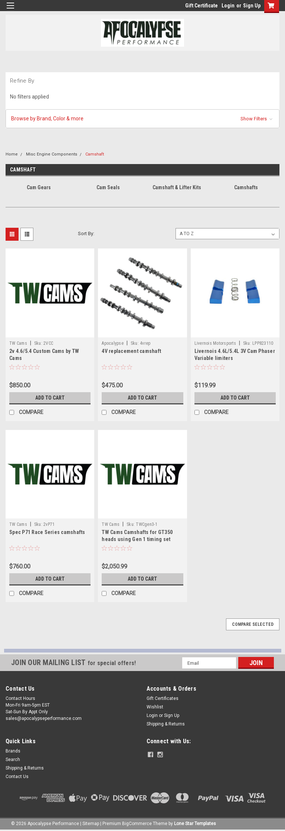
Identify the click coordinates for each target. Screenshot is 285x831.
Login (228, 6)
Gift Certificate (201, 6)
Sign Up (252, 6)
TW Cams (18, 343)
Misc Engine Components (51, 154)
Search (13, 759)
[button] (142, 118)
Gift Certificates (162, 698)
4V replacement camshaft (131, 351)
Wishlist (155, 707)
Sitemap (90, 823)
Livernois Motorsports (215, 343)
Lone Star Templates (195, 823)
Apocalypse (113, 343)
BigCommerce (137, 823)
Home (12, 154)
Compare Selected (252, 624)
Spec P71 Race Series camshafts (47, 532)
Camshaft (94, 154)
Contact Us (17, 776)
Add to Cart (50, 398)
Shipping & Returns (166, 724)
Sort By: (86, 233)
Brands (13, 751)
